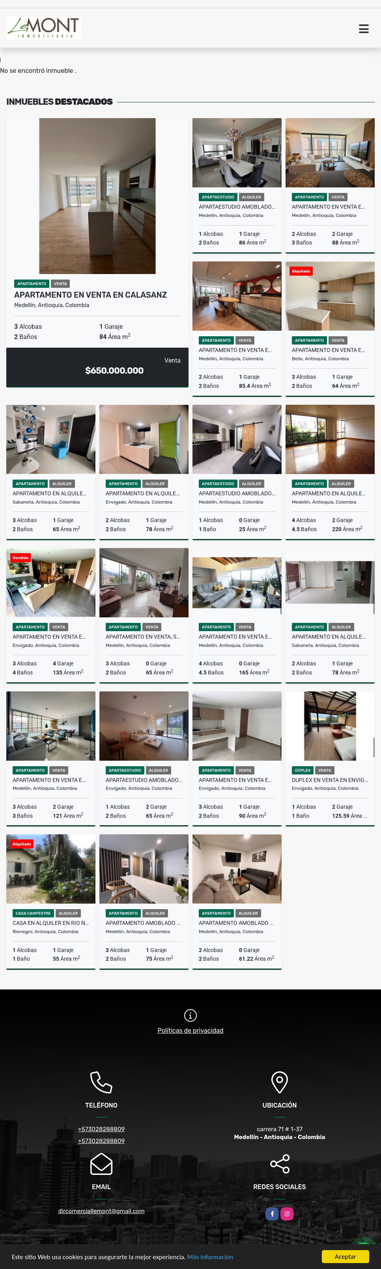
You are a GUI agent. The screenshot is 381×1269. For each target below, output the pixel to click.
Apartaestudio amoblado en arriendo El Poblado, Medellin (237, 207)
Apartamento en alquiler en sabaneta (51, 493)
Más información (210, 1257)
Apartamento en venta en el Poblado (330, 207)
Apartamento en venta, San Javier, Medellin (144, 637)
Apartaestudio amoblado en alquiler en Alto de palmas (144, 780)
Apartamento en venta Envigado (51, 637)
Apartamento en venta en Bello (330, 350)
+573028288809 (101, 1129)
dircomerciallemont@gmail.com (101, 1211)
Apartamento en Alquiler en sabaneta (330, 637)
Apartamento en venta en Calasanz (90, 295)
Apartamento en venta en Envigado (237, 780)
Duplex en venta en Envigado (330, 780)
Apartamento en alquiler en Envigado (144, 493)
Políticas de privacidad (191, 1030)
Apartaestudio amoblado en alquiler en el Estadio (237, 493)
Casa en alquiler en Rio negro (51, 923)
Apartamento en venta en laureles (237, 637)
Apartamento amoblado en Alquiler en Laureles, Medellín (237, 923)
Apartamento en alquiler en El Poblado (330, 493)
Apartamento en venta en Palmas (237, 350)
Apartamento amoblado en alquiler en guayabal (144, 923)
